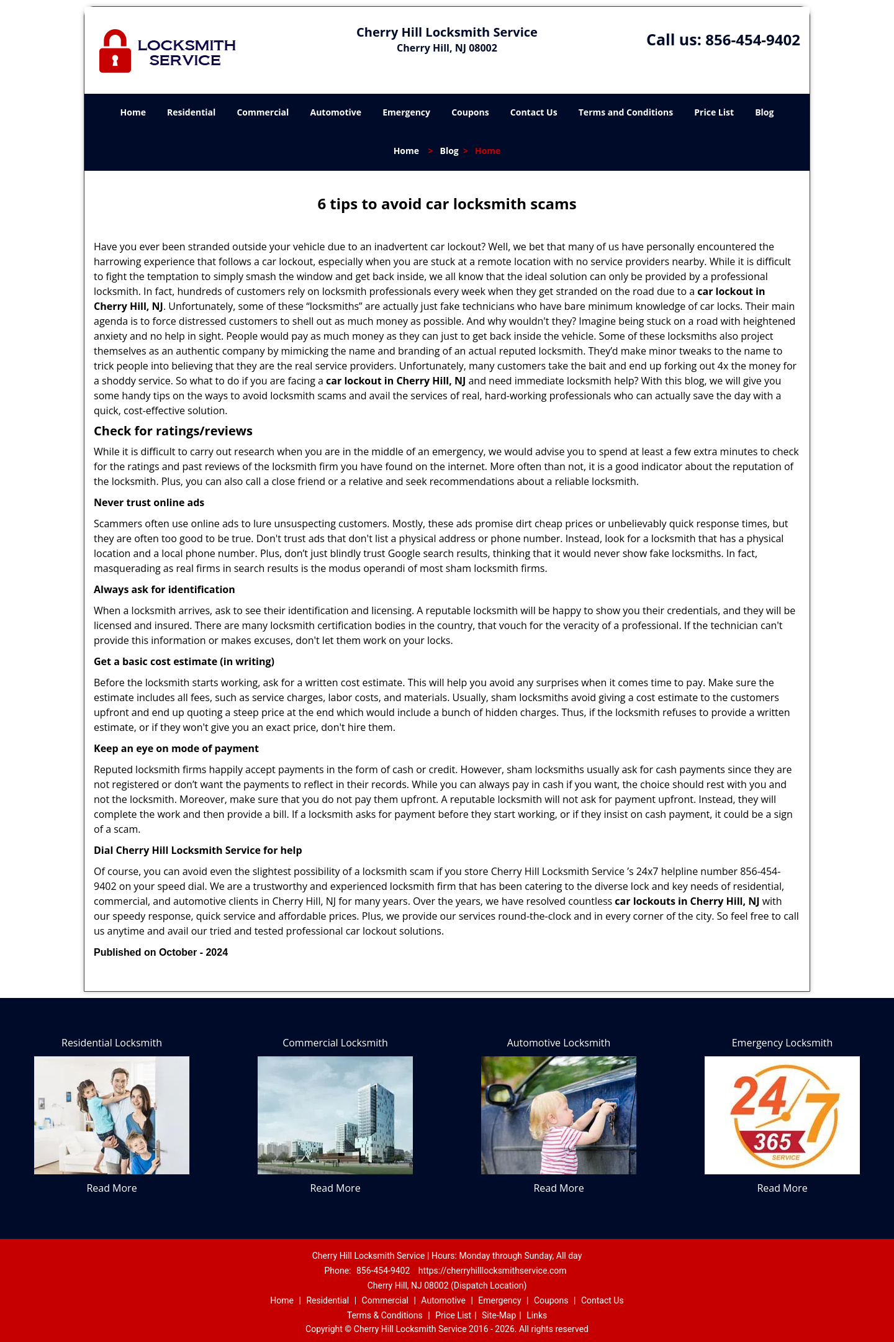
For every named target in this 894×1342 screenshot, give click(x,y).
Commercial (263, 112)
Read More (111, 1188)
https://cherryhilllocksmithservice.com (492, 1271)
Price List (714, 112)
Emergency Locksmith (782, 1043)
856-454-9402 (752, 39)
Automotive (336, 112)
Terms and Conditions (626, 112)
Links (536, 1315)
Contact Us (534, 112)
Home (133, 112)
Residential (191, 112)
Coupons (470, 112)
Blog (764, 112)
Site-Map (499, 1315)
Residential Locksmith (111, 1043)
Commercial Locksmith (335, 1043)
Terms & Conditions (385, 1315)
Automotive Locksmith (559, 1043)
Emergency (406, 112)
